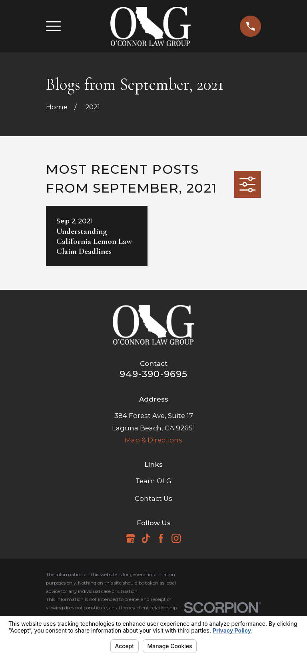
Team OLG (153, 481)
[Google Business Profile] (130, 538)
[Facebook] (160, 538)
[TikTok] (145, 538)
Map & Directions (153, 440)
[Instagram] (176, 538)
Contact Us (153, 498)
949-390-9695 (154, 374)
